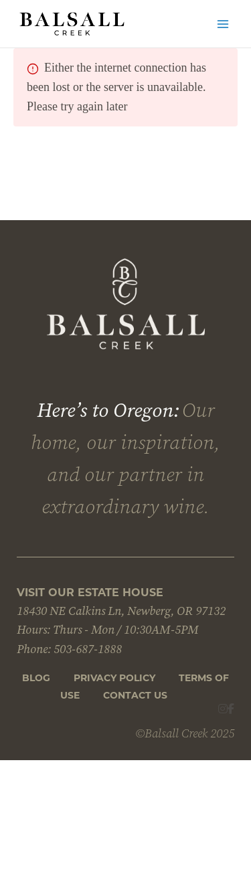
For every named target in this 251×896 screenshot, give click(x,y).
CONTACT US (135, 695)
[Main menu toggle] (223, 24)
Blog (36, 678)
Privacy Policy (114, 678)
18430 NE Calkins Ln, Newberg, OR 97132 (121, 611)
